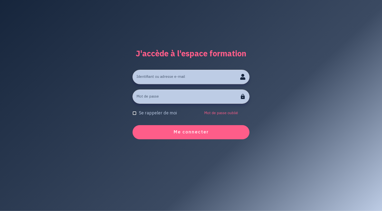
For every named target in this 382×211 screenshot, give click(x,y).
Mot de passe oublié (221, 113)
